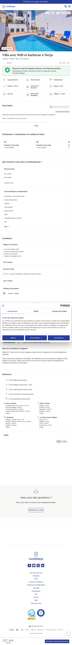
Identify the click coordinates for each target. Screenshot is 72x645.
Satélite (64, 441)
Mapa (58, 441)
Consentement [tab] (12, 311)
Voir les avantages (19, 73)
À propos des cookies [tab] (59, 311)
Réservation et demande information (57, 641)
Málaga (12, 59)
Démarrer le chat (36, 510)
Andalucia (5, 59)
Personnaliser (36, 338)
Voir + (7, 226)
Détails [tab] (36, 311)
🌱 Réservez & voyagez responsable (35, 1)
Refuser (13, 338)
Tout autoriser (58, 338)
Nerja (17, 59)
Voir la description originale (62, 111)
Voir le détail (8, 262)
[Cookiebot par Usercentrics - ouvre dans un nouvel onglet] (61, 305)
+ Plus (36, 120)
